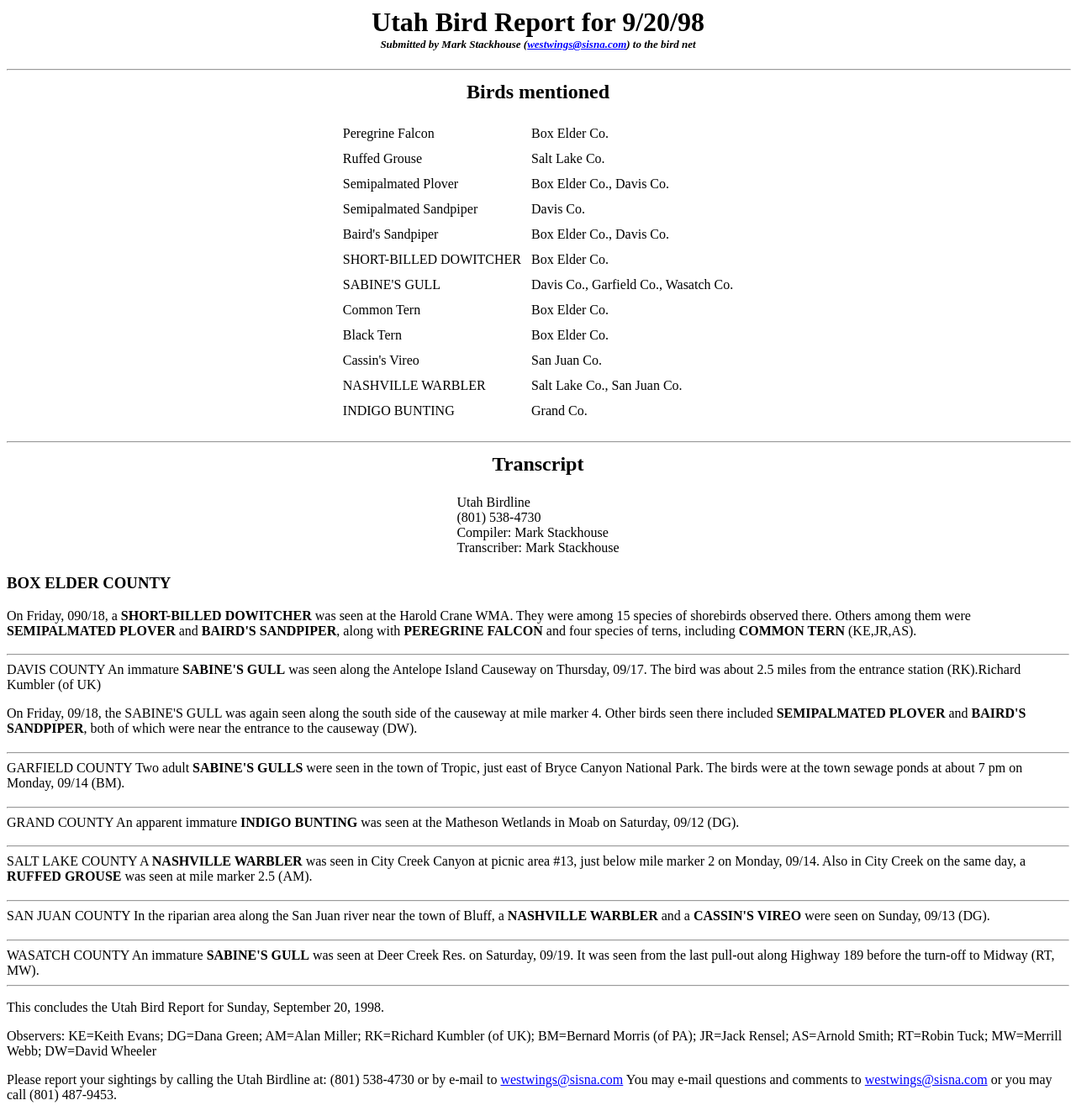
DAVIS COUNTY (56, 669)
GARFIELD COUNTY (69, 768)
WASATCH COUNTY (68, 955)
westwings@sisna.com (576, 44)
